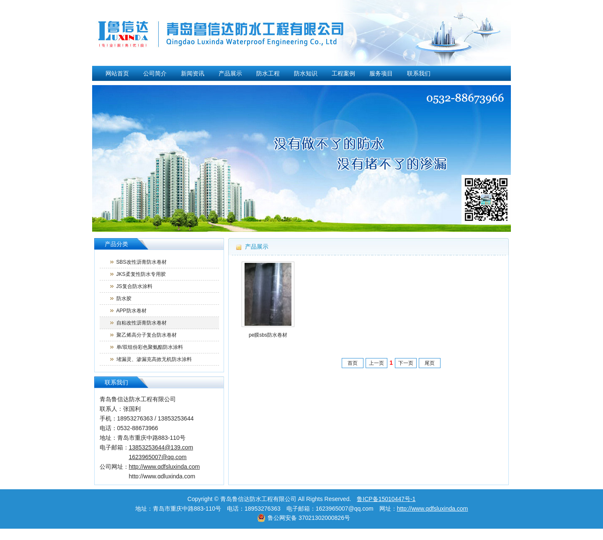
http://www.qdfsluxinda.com (432, 508)
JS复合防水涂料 (134, 286)
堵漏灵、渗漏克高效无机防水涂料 (154, 359)
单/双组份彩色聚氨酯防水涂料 (149, 347)
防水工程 (268, 73)
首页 (353, 363)
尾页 (430, 363)
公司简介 (155, 73)
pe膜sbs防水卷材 (268, 335)
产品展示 (230, 73)
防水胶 (123, 298)
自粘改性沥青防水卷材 (141, 323)
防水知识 (305, 73)
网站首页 (117, 73)
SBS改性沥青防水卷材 (141, 262)
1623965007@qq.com (158, 457)
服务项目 (381, 73)
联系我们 (418, 73)
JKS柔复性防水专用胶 (141, 274)
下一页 (405, 363)
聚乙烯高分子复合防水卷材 (146, 335)
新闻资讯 (192, 73)
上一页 (376, 363)
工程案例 (343, 73)
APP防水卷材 (131, 311)
